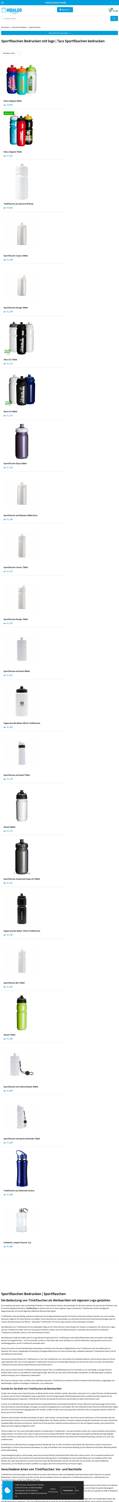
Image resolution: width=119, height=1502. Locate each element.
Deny (77, 1490)
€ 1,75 (8, 468)
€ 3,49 (66, 624)
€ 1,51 (66, 364)
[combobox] (56, 18)
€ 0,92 (8, 156)
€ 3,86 (8, 675)
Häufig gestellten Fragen (71, 1427)
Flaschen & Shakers (19, 27)
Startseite (5, 27)
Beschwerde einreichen (10, 1468)
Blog (62, 1420)
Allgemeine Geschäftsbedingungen (74, 1457)
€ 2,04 (66, 572)
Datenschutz (66, 1464)
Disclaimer (65, 1468)
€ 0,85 (8, 104)
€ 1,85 (66, 520)
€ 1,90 (8, 572)
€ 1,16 (66, 260)
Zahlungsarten (7, 1460)
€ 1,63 (8, 416)
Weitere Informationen (53, 1490)
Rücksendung (6, 1464)
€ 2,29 (8, 624)
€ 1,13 (66, 208)
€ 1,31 (66, 468)
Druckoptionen (67, 1430)
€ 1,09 (66, 156)
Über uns (64, 1423)
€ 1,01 (66, 104)
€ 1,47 (66, 312)
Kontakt (4, 1457)
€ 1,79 (66, 416)
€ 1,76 (8, 520)
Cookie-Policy (66, 1460)
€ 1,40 (8, 312)
